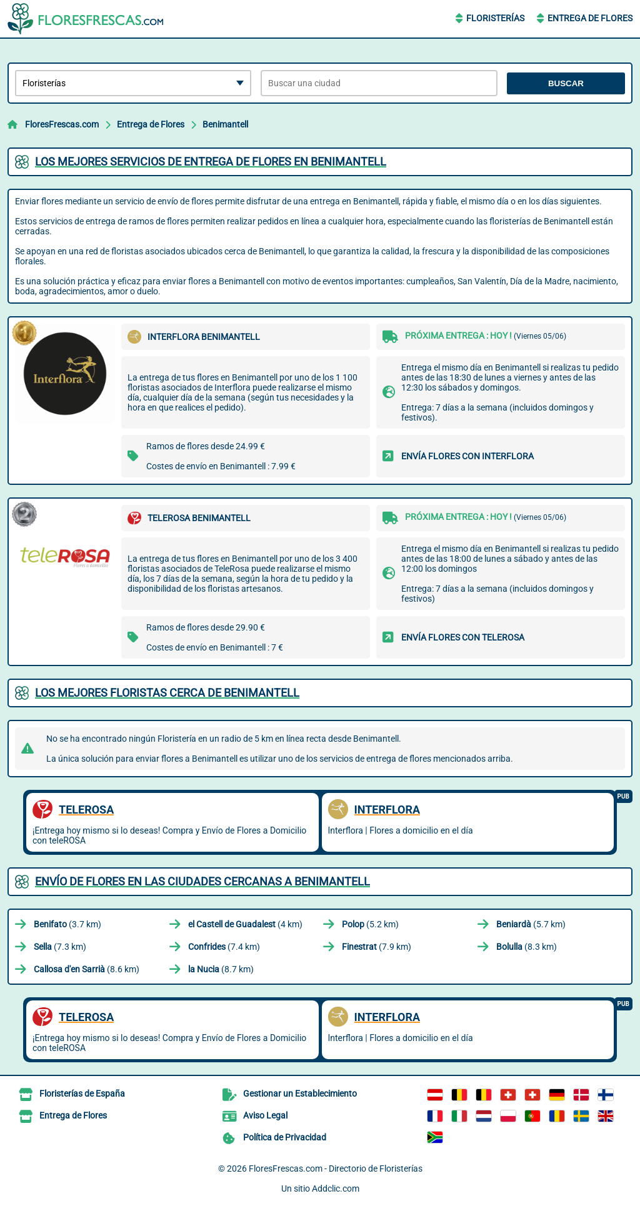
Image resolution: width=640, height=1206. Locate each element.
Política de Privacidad (284, 1137)
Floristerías (495, 18)
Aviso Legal (265, 1115)
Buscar (566, 83)
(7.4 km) (224, 947)
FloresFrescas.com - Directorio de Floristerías (335, 1169)
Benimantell (225, 124)
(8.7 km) (221, 969)
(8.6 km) (86, 969)
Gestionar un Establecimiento (300, 1094)
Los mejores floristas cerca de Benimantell (167, 692)
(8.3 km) (526, 947)
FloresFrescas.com (62, 124)
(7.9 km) (376, 947)
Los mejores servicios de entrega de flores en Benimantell (210, 161)
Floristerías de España (82, 1094)
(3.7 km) (67, 924)
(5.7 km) (531, 924)
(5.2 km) (370, 924)
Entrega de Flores (590, 18)
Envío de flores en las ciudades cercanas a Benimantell (202, 881)
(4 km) (245, 924)
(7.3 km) (60, 947)
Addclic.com (335, 1189)
